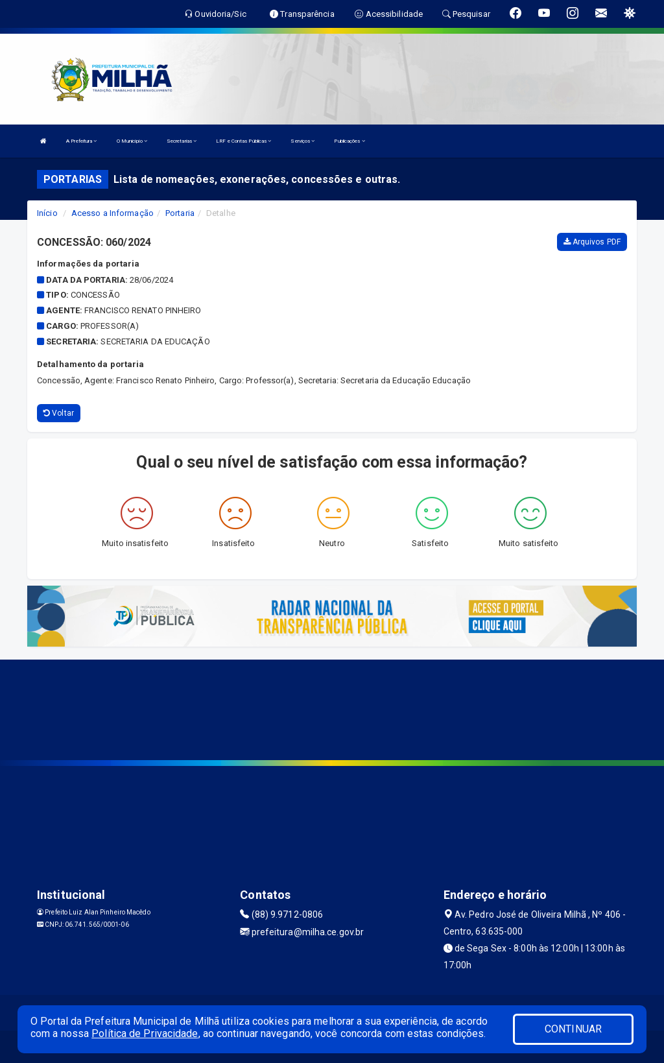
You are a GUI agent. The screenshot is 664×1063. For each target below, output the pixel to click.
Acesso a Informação (112, 213)
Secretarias (181, 141)
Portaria (180, 213)
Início (47, 213)
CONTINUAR (573, 1029)
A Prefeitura (81, 141)
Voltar (58, 413)
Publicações (349, 141)
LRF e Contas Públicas (243, 141)
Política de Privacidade (144, 1033)
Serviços (302, 141)
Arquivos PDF (592, 241)
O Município (132, 141)
